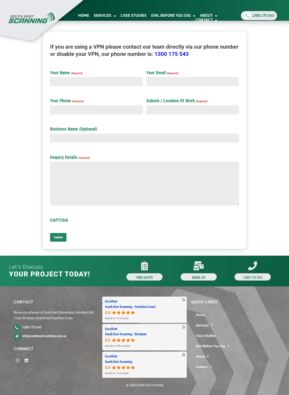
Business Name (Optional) (73, 129)
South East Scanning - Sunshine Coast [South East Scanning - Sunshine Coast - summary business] (130, 307)
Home (83, 16)
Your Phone (67, 100)
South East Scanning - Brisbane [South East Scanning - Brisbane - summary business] (126, 334)
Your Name (66, 72)
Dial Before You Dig (173, 16)
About (208, 16)
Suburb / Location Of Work (176, 100)
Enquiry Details (70, 157)
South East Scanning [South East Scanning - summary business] (118, 362)
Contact (206, 20)
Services (105, 16)
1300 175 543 (171, 54)
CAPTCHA (59, 220)
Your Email (162, 72)
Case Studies (134, 16)
